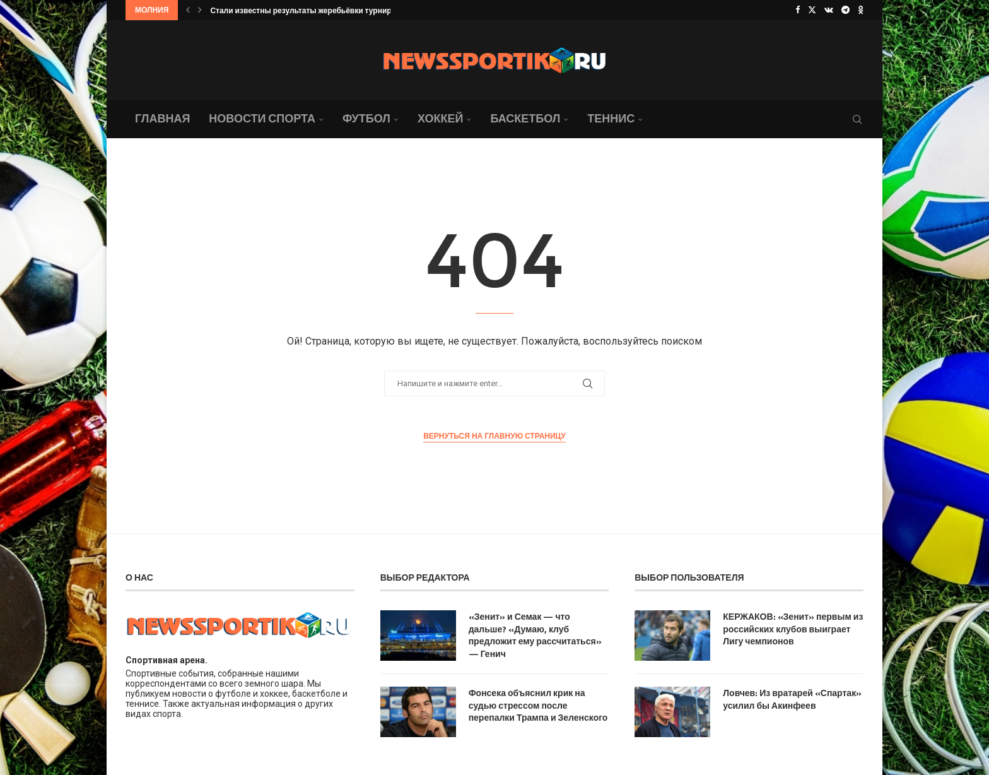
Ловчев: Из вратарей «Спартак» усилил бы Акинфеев (792, 699)
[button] (188, 10)
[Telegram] (845, 10)
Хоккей (440, 118)
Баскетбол (525, 118)
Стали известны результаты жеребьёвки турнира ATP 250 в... (324, 10)
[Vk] (828, 10)
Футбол (366, 118)
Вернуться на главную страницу (494, 436)
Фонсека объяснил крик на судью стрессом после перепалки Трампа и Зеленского (538, 705)
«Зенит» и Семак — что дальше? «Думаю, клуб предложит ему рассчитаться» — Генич (535, 635)
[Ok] (860, 10)
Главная (162, 118)
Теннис (611, 118)
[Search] (857, 119)
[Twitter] (812, 10)
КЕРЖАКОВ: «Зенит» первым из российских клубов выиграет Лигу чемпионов (793, 629)
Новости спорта (262, 118)
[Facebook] (797, 10)
